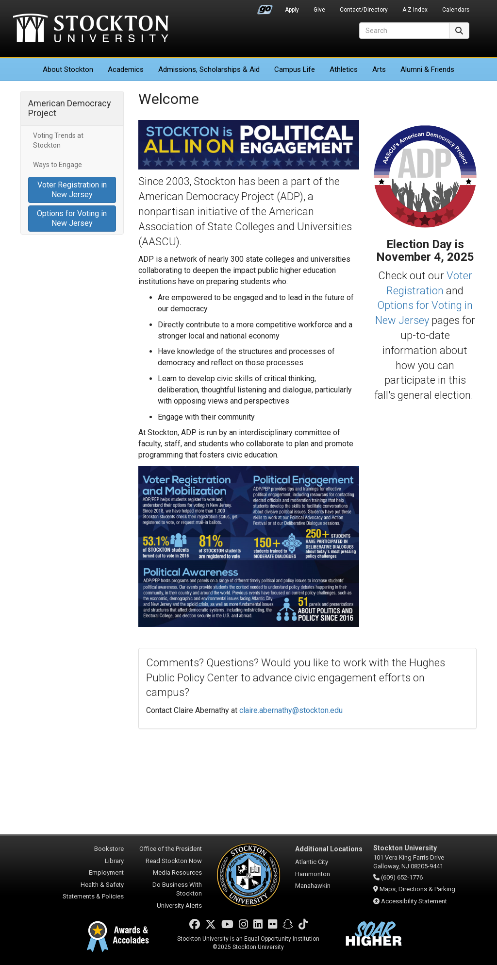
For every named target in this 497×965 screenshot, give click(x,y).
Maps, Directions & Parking (417, 889)
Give (319, 9)
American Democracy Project (69, 108)
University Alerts (179, 905)
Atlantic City (311, 861)
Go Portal (265, 7)
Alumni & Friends (427, 69)
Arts (379, 69)
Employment (106, 872)
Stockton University (90, 29)
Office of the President (170, 848)
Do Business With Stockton (177, 889)
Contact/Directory (364, 9)
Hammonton (312, 874)
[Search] (404, 30)
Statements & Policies (93, 896)
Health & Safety (102, 884)
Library (114, 860)
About (68, 69)
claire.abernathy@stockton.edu (291, 710)
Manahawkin (313, 885)
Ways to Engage (57, 165)
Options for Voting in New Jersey (72, 218)
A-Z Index (415, 9)
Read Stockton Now (174, 860)
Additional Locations (329, 849)
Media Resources (177, 872)
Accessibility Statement (414, 901)
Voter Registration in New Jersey (72, 189)
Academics (126, 69)
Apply (292, 9)
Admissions (209, 69)
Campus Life (294, 69)
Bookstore (109, 848)
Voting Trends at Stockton (58, 140)
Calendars (455, 9)
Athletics (344, 69)
